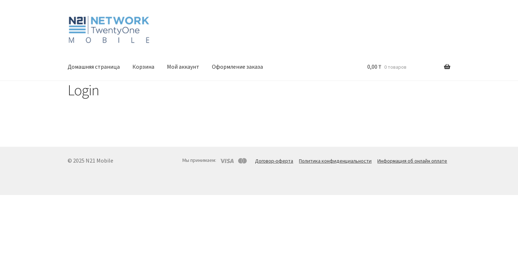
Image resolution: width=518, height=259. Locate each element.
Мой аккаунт (183, 66)
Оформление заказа (237, 66)
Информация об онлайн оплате (412, 161)
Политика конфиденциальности (335, 161)
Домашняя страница (94, 66)
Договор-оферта (274, 161)
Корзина (143, 66)
